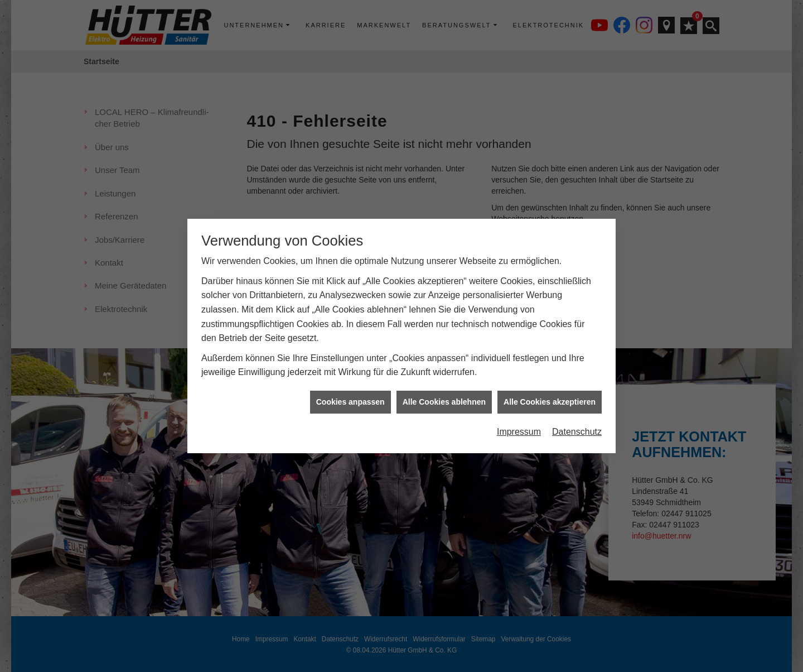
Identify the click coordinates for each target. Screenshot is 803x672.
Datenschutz (577, 392)
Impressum (519, 392)
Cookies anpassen (350, 362)
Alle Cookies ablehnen (444, 362)
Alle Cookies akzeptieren (550, 362)
